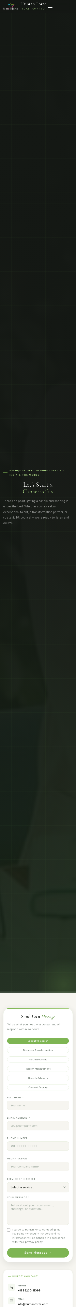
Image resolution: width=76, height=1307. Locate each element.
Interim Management (38, 1069)
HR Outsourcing (38, 1060)
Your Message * (18, 1198)
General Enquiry (38, 1088)
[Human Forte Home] (24, 6)
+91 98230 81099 (29, 1293)
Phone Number (17, 1138)
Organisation (17, 1159)
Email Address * (18, 1118)
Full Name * (15, 1098)
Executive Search (38, 1041)
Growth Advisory (38, 1078)
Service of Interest (21, 1179)
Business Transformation (38, 1050)
